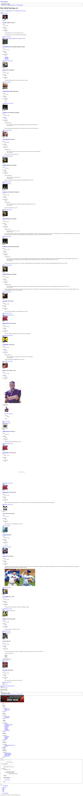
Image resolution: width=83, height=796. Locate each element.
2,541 (6, 519)
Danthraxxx (5, 38)
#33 (3, 210)
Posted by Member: (4, 763)
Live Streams (7, 736)
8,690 (6, 52)
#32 (3, 182)
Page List (6, 746)
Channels (6, 738)
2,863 (6, 350)
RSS (3, 791)
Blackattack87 (6, 323)
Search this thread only (10, 771)
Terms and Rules (5, 793)
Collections (7, 729)
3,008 (6, 170)
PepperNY (4, 587)
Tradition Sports (5, 785)
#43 (3, 505)
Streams (4, 731)
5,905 (6, 624)
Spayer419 (5, 670)
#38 (3, 336)
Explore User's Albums (8, 724)
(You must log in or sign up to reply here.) (7, 685)
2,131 (6, 675)
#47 (3, 609)
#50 (3, 683)
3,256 (6, 540)
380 (5, 646)
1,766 (6, 145)
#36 (3, 292)
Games (6, 739)
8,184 (6, 28)
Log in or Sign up (4, 1)
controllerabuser (5, 103)
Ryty (3, 238)
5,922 (6, 376)
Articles (4, 756)
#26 (3, 37)
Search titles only (9, 762)
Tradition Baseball (8, 10)
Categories (6, 723)
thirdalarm (16, 359)
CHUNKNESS (5, 60)
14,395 (6, 602)
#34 (3, 237)
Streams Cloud (7, 730)
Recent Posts (7, 717)
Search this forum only (10, 772)
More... (4, 781)
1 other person (20, 38)
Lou (3, 641)
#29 (3, 104)
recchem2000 (5, 608)
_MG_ (4, 525)
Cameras (6, 727)
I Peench (4, 36)
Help (5, 710)
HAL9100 (14, 38)
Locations (6, 728)
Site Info (4, 740)
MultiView (6, 737)
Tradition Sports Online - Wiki (10, 745)
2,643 (6, 561)
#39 (3, 362)
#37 (3, 314)
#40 (3, 422)
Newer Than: (3, 768)
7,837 (6, 118)
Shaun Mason (5, 423)
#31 (3, 156)
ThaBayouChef (18, 10)
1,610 (6, 75)
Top (3, 790)
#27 (3, 61)
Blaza (3, 421)
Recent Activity (7, 708)
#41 (3, 444)
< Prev (1, 13)
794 (5, 306)
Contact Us (4, 787)
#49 (3, 660)
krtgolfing (4, 546)
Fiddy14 (4, 70)
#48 (3, 631)
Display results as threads (13, 773)
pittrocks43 (5, 301)
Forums (4, 711)
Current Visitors (7, 754)
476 (5, 329)
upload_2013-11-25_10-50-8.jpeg (8, 413)
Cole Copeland (9, 38)
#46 (3, 588)
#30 (3, 131)
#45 (3, 547)
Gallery (4, 718)
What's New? (7, 709)
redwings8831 (5, 361)
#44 (3, 526)
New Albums (7, 725)
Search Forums (7, 716)
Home (4, 703)
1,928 (6, 437)
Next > (6, 13)
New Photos (7, 726)
